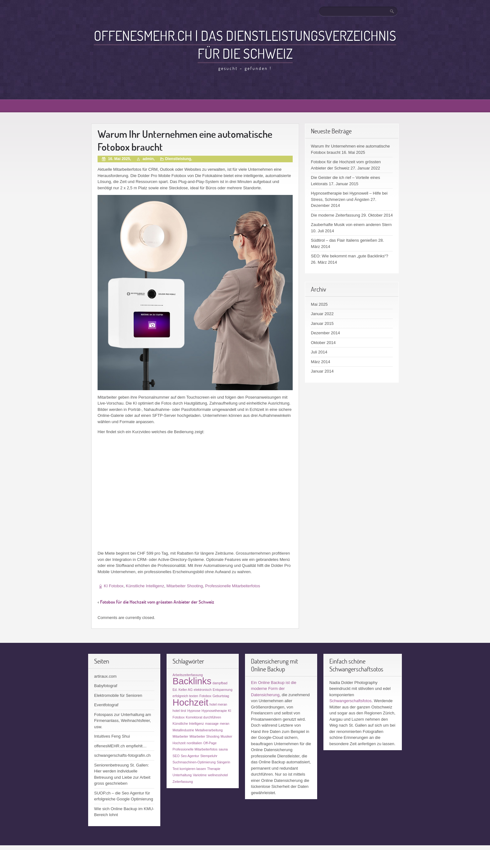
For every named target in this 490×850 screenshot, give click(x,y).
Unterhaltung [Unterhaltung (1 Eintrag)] (182, 775)
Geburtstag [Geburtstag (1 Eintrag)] (221, 696)
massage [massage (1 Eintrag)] (212, 723)
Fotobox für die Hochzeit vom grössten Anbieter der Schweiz (157, 602)
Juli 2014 (319, 352)
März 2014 (320, 361)
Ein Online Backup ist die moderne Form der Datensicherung (273, 688)
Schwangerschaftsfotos (350, 700)
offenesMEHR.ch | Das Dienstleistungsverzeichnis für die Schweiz (245, 44)
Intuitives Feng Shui (112, 736)
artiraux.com (105, 676)
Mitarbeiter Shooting (184, 586)
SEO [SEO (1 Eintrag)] (176, 756)
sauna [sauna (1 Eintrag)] (223, 749)
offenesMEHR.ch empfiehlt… (120, 746)
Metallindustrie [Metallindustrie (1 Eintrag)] (183, 730)
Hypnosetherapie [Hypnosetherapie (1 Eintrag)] (214, 711)
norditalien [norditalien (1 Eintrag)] (194, 743)
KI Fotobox (114, 586)
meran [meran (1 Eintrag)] (224, 723)
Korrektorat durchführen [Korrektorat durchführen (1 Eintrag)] (203, 717)
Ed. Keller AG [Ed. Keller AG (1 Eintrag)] (183, 689)
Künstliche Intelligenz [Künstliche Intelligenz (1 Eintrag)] (188, 723)
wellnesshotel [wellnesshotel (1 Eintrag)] (218, 775)
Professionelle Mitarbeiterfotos (232, 586)
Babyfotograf (105, 685)
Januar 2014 (322, 371)
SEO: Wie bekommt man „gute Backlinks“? (349, 256)
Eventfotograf (106, 704)
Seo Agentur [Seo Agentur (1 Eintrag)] (190, 756)
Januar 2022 (322, 313)
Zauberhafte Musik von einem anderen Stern (351, 224)
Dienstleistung (178, 159)
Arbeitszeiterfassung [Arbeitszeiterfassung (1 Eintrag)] (188, 675)
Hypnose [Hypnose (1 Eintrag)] (193, 711)
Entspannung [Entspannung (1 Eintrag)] (222, 689)
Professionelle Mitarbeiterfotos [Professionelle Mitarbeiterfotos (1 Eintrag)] (195, 749)
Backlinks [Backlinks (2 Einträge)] (192, 681)
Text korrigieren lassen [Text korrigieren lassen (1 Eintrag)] (189, 769)
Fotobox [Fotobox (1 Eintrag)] (205, 696)
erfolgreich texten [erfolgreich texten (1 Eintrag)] (185, 696)
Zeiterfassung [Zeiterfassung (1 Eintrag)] (183, 781)
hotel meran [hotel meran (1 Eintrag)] (218, 704)
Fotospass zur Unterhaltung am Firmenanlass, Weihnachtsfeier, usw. (122, 720)
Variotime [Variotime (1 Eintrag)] (200, 775)
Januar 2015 (322, 323)
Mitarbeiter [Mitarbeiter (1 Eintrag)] (180, 736)
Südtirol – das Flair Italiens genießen (344, 240)
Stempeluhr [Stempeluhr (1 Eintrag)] (208, 756)
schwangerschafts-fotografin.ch (122, 755)
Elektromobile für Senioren (118, 695)
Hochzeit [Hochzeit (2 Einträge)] (190, 702)
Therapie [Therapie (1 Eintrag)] (213, 769)
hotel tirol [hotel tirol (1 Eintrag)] (179, 711)
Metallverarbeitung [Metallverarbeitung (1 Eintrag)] (209, 730)
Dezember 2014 (325, 333)
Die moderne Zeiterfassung (335, 215)
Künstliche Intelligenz (145, 586)
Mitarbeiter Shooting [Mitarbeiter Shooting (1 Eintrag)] (204, 736)
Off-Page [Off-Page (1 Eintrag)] (209, 743)
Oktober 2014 (323, 342)
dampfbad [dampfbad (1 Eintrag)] (220, 683)
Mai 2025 (319, 304)
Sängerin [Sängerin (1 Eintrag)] (223, 762)
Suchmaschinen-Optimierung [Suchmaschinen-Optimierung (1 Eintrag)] (194, 762)
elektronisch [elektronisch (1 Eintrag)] (203, 689)
